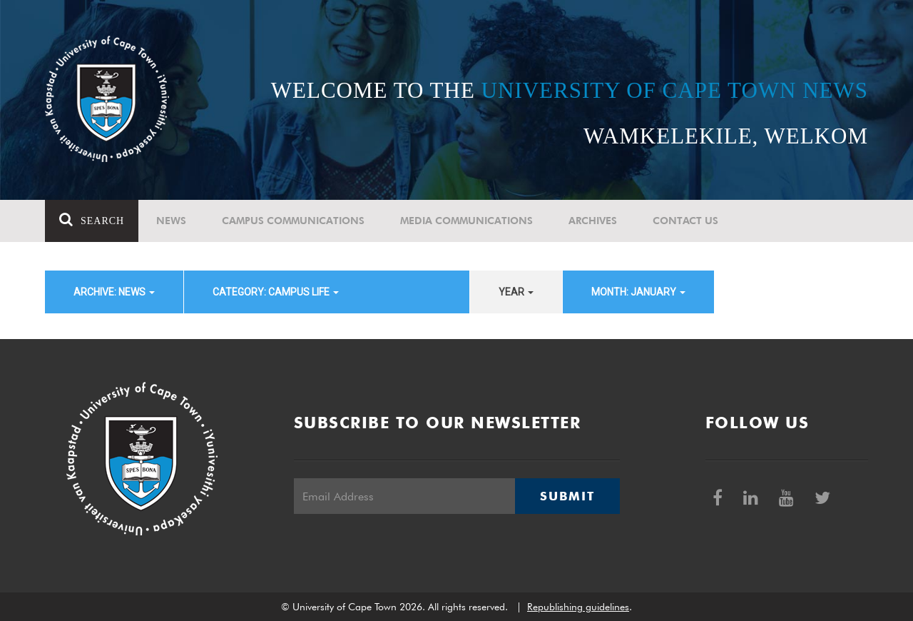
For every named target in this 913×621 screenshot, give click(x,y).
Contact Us (685, 220)
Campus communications (293, 220)
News (171, 220)
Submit (567, 496)
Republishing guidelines (578, 606)
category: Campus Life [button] (276, 292)
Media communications (466, 220)
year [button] (516, 292)
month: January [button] (638, 292)
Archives (592, 220)
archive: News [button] (114, 292)
